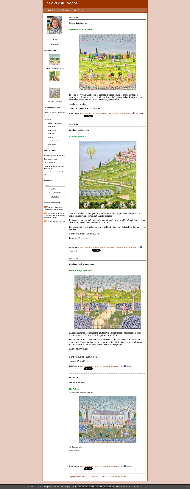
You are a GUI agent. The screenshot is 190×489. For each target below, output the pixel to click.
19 (104, 476)
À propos (55, 39)
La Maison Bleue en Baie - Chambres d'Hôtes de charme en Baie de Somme (54, 215)
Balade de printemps (78, 23)
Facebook (137, 113)
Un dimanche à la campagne (81, 264)
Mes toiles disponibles (55, 101)
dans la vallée (51, 130)
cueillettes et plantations (55, 123)
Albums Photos (50, 51)
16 (97, 476)
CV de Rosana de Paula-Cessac (54, 112)
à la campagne (52, 144)
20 (106, 476)
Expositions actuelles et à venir (54, 116)
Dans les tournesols (50, 159)
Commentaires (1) (126, 113)
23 (113, 476)
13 (90, 476)
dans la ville (50, 134)
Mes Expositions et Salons (55, 68)
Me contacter (55, 45)
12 (88, 476)
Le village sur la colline (79, 130)
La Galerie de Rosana (61, 3)
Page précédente (75, 476)
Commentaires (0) (133, 247)
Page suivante (121, 476)
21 (108, 476)
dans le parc (51, 137)
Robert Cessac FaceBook (57, 221)
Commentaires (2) (116, 466)
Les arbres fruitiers (50, 162)
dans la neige (51, 126)
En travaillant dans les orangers (54, 155)
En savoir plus (138, 487)
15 (95, 476)
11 (86, 476)
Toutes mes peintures (55, 85)
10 (84, 476)
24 (115, 476)
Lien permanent (114, 113)
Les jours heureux (77, 383)
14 (93, 476)
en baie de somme (53, 141)
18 (102, 476)
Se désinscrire (55, 192)
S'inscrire (55, 189)
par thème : (48, 119)
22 (110, 476)
